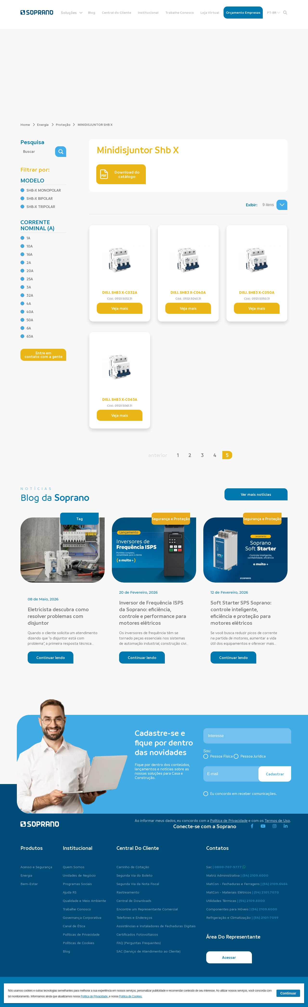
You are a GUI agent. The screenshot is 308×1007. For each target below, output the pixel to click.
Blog (91, 12)
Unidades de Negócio (79, 875)
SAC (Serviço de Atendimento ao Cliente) (148, 951)
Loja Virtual (209, 12)
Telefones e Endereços (134, 917)
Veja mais (119, 308)
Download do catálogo (120, 174)
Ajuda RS (70, 892)
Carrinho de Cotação (132, 867)
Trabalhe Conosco (179, 12)
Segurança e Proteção (171, 518)
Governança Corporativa (82, 917)
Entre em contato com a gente (43, 354)
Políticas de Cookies (78, 942)
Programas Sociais (77, 883)
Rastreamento (127, 892)
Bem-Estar (29, 883)
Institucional (148, 12)
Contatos (217, 848)
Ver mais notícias (256, 494)
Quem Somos (73, 867)
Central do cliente (137, 848)
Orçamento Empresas (243, 12)
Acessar (229, 957)
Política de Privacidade (229, 820)
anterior (157, 455)
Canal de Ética (74, 926)
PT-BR (273, 12)
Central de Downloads (133, 900)
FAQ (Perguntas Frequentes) (138, 942)
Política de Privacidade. (95, 996)
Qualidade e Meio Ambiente (84, 900)
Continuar (288, 993)
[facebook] (252, 826)
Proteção (63, 124)
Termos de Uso (277, 820)
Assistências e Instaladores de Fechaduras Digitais (156, 926)
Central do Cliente (116, 12)
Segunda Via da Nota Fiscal (137, 883)
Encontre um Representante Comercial (147, 909)
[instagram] (274, 826)
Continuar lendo (50, 657)
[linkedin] (286, 826)
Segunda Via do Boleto (134, 875)
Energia (45, 124)
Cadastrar (275, 774)
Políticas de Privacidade (81, 934)
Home (27, 124)
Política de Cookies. (130, 996)
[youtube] (263, 826)
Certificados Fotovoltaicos (137, 934)
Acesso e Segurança (36, 867)
